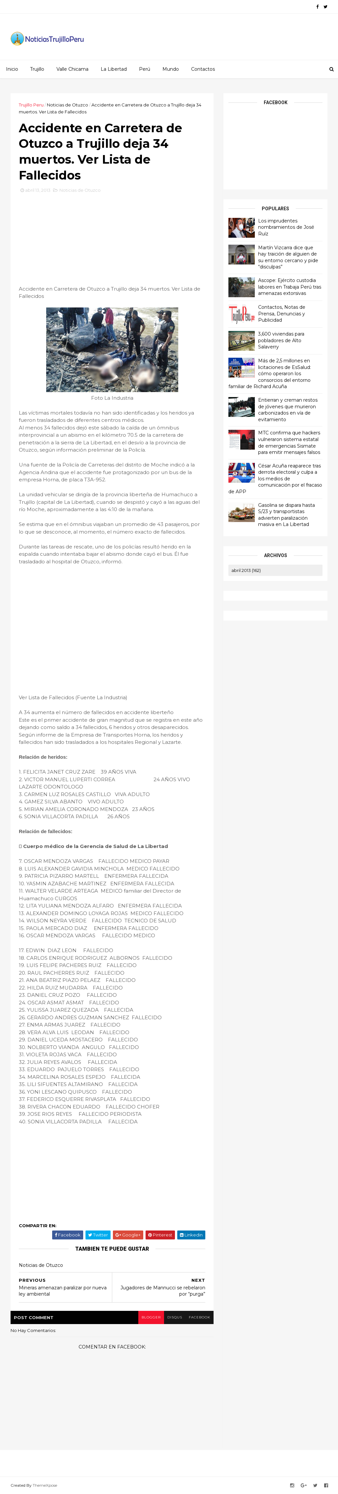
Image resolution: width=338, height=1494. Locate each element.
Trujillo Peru (31, 104)
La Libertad (114, 69)
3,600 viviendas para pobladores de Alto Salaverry (281, 340)
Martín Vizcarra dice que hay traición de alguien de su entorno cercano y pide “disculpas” (288, 257)
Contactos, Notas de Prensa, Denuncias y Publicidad (281, 313)
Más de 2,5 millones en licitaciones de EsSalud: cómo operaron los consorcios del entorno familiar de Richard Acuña (269, 373)
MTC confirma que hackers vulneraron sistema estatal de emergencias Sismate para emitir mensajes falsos (289, 442)
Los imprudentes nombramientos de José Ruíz (286, 227)
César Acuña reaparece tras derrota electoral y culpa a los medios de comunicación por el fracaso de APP (275, 479)
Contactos (203, 69)
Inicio (12, 69)
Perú (144, 69)
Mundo (170, 69)
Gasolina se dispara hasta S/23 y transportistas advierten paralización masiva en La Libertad (286, 515)
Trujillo (37, 69)
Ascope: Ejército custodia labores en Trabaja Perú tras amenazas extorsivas (289, 286)
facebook (199, 1317)
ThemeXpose (45, 1485)
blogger (151, 1317)
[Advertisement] (112, 241)
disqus (174, 1317)
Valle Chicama (72, 69)
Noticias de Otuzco (67, 104)
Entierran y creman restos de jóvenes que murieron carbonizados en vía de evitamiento (288, 410)
